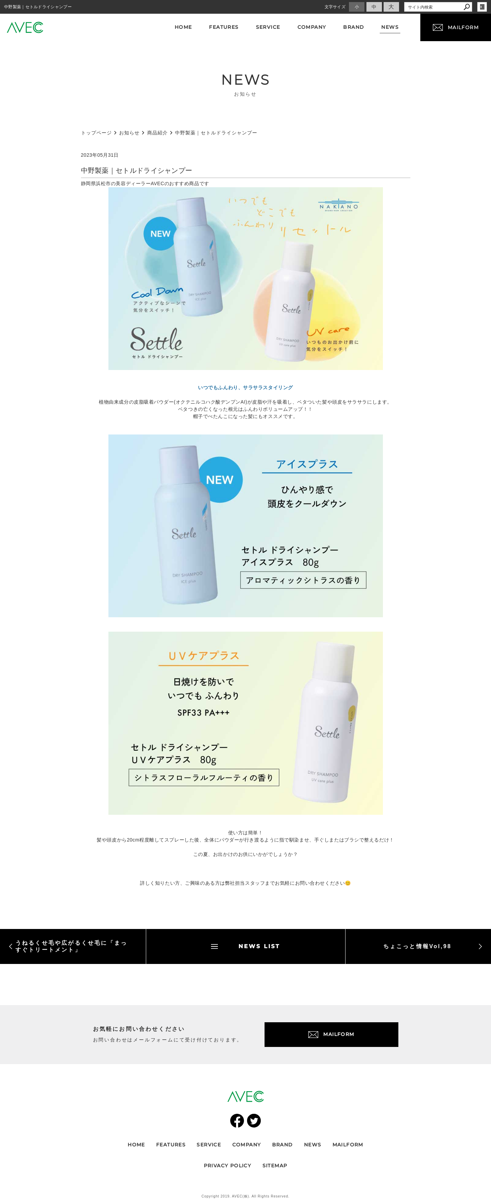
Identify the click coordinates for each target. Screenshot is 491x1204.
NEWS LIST (245, 946)
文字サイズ (335, 6)
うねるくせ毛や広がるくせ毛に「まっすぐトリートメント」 (68, 946)
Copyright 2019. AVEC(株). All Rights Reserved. (245, 1196)
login (482, 7)
